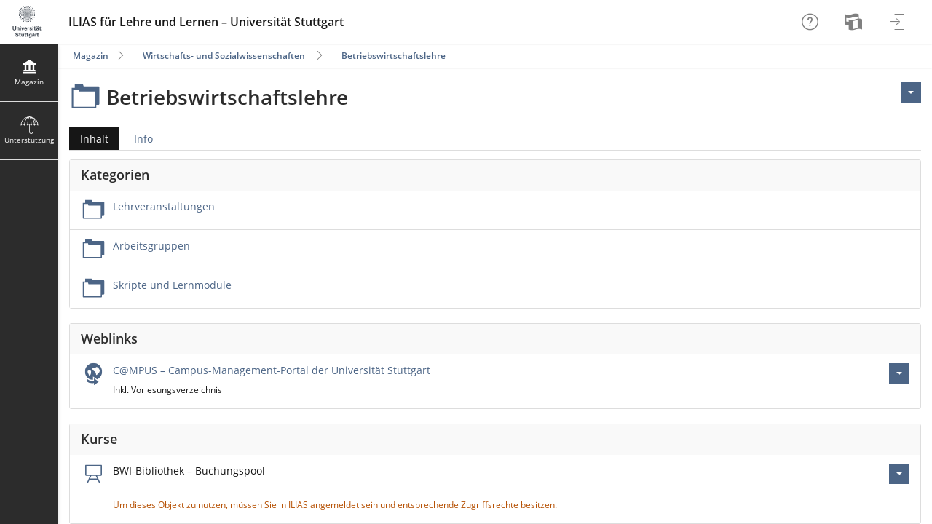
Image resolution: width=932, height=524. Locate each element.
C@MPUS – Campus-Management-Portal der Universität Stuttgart (271, 370)
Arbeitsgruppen (151, 246)
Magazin (90, 55)
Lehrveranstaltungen (164, 206)
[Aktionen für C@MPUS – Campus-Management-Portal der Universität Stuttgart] (899, 373)
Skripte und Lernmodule (172, 285)
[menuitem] (855, 22)
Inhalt (88, 139)
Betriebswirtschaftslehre (393, 55)
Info (143, 139)
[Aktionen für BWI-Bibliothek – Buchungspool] (899, 474)
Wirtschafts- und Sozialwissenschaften (224, 55)
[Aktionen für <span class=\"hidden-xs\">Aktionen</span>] (911, 92)
